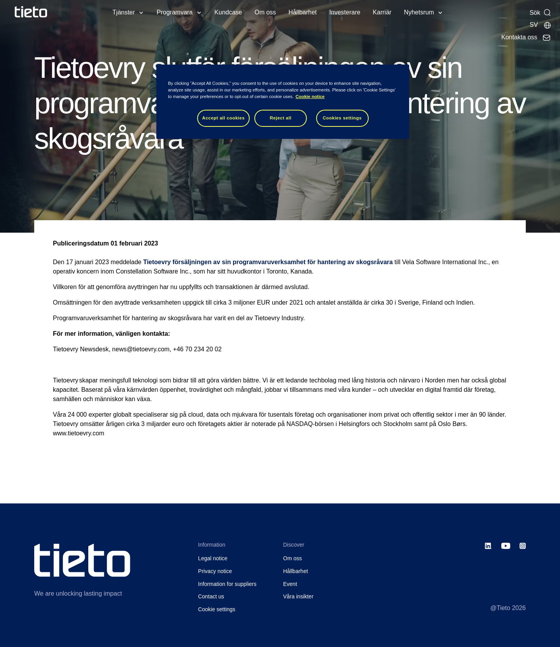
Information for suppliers (227, 584)
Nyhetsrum (419, 12)
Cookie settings (216, 609)
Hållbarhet (303, 12)
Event (290, 584)
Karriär (382, 12)
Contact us (211, 596)
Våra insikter (298, 596)
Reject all (281, 118)
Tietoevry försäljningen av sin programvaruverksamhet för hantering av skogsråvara (268, 262)
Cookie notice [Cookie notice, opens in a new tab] (310, 96)
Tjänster (123, 12)
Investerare (344, 12)
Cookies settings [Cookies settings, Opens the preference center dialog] (342, 118)
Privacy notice (215, 571)
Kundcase (228, 12)
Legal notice (213, 558)
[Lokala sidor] (540, 25)
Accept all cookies (223, 118)
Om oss (265, 12)
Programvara (174, 12)
